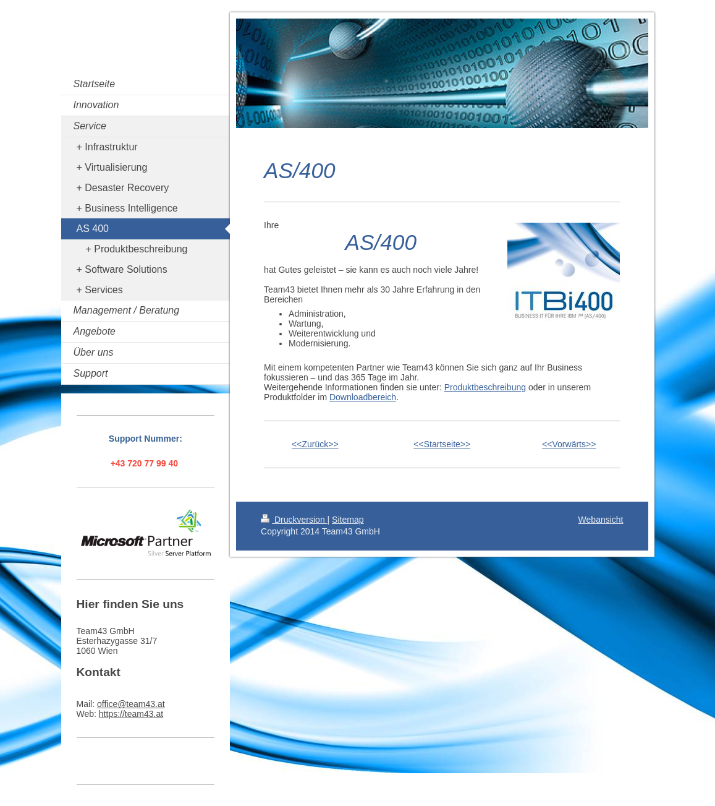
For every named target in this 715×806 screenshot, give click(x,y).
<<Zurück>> (315, 444)
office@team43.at (131, 704)
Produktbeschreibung (485, 387)
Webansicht (601, 520)
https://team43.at (131, 714)
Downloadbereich (362, 397)
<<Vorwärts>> (569, 444)
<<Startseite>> (441, 444)
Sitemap (347, 520)
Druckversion (294, 520)
